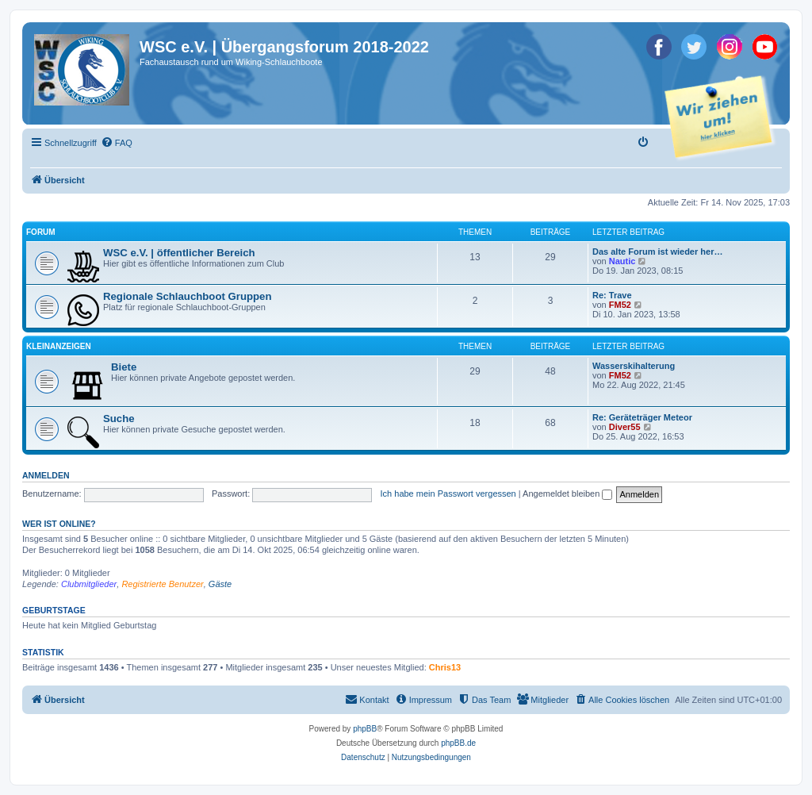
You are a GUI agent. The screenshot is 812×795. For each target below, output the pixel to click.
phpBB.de (458, 743)
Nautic (622, 261)
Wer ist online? (59, 523)
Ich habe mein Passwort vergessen (448, 493)
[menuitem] (116, 142)
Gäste (220, 584)
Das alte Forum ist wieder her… (657, 251)
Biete (123, 367)
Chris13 (445, 667)
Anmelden (46, 475)
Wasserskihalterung (633, 366)
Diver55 (625, 427)
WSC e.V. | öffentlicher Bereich (179, 253)
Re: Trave (612, 295)
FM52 (620, 304)
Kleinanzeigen (58, 346)
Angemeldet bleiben (567, 493)
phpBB (365, 728)
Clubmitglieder (89, 584)
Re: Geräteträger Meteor (642, 417)
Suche (119, 418)
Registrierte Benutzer (162, 584)
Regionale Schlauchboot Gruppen (187, 296)
